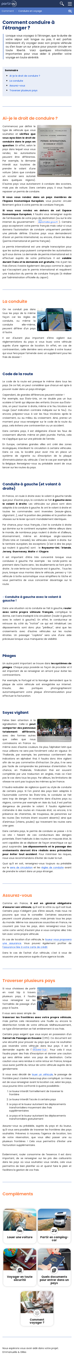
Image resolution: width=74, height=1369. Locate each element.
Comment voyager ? (37, 1321)
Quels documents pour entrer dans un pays (54, 1280)
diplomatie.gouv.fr (48, 222)
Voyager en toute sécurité (19, 1278)
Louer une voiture (19, 1237)
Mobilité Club (40, 1049)
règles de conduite (52, 867)
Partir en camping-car (54, 1238)
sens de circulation (21, 867)
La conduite (16, 80)
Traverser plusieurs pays (23, 90)
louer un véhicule (42, 1074)
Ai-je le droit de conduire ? (24, 75)
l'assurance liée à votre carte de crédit (24, 947)
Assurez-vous (17, 85)
